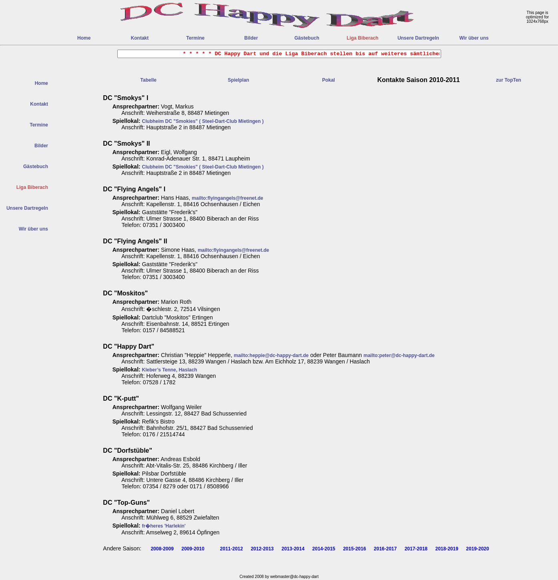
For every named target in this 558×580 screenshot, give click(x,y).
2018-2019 (446, 549)
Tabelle (149, 80)
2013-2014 (292, 549)
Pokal (328, 80)
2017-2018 (416, 549)
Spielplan (238, 80)
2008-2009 (162, 549)
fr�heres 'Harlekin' (164, 526)
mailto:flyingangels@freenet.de (227, 198)
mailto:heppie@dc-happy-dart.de (271, 355)
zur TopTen (508, 80)
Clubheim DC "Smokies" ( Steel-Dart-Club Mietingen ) (203, 121)
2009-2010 (192, 549)
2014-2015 (323, 549)
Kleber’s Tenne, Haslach (169, 370)
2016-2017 (385, 549)
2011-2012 (231, 549)
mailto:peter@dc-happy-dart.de (399, 355)
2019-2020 (477, 549)
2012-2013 (262, 549)
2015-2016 (354, 549)
